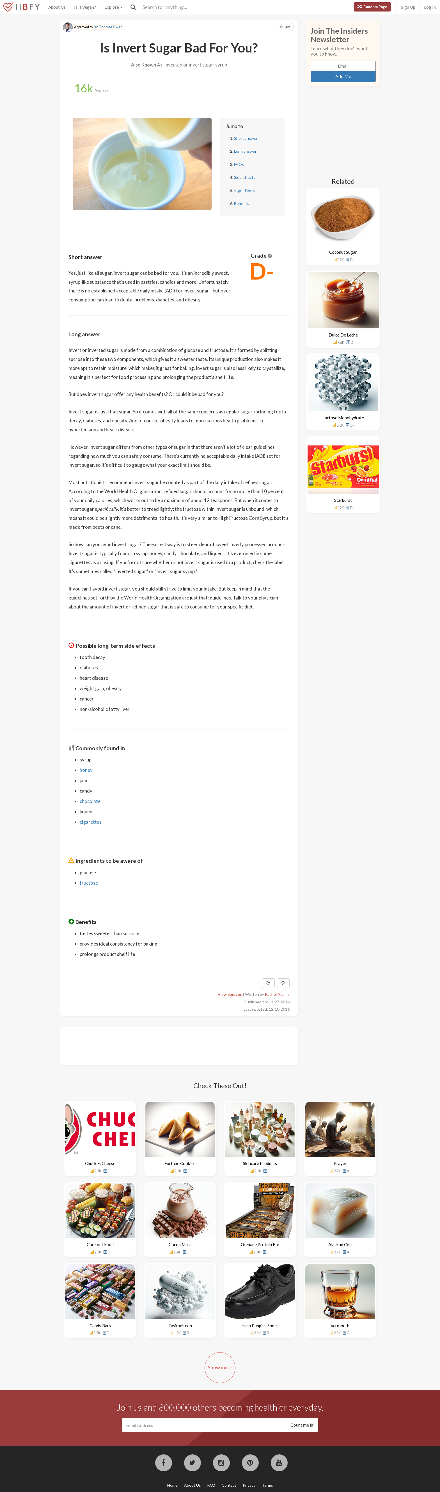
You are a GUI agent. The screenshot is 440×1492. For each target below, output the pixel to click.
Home (172, 1485)
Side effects (244, 177)
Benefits (241, 203)
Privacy (249, 1485)
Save (285, 27)
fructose (89, 883)
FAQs (239, 164)
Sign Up (408, 7)
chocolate (90, 801)
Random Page (372, 6)
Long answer (245, 151)
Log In (430, 7)
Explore (113, 7)
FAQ (211, 1485)
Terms (267, 1485)
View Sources (230, 994)
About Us (57, 7)
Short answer (246, 138)
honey (86, 770)
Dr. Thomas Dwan (107, 27)
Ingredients (244, 190)
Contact (229, 1485)
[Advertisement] (170, 1045)
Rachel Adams (277, 994)
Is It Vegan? (85, 7)
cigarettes (91, 822)
